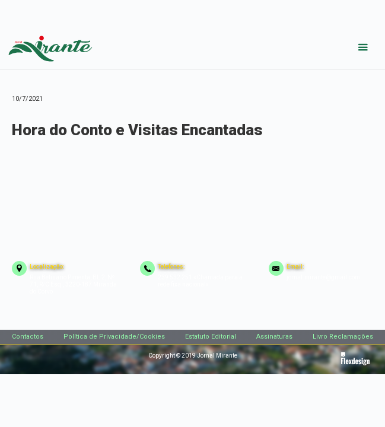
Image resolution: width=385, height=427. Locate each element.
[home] (47, 46)
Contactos (27, 336)
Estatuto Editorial (210, 336)
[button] (363, 48)
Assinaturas (274, 336)
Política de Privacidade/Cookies (114, 336)
